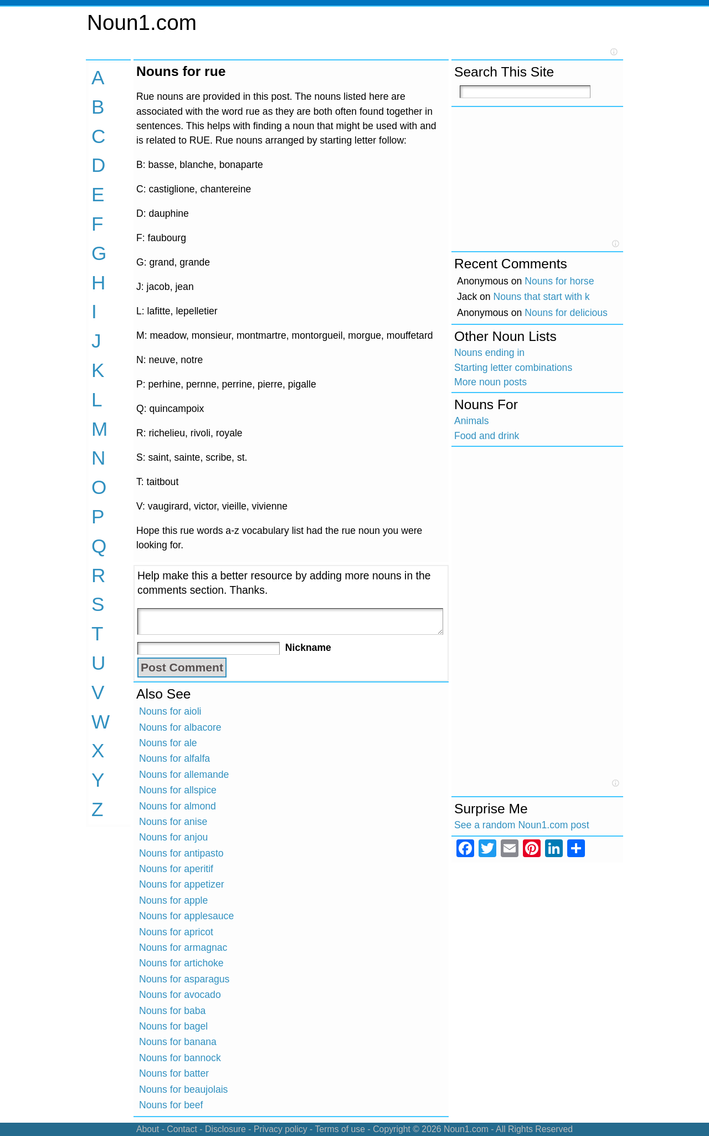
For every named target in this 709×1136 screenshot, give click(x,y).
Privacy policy (280, 1129)
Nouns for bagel (173, 1026)
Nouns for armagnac (183, 947)
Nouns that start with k (542, 296)
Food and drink (486, 435)
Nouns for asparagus (184, 979)
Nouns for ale (168, 742)
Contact (182, 1129)
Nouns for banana (178, 1041)
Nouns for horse (559, 281)
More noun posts (490, 382)
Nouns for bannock (180, 1057)
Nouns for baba (172, 1010)
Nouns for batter (174, 1073)
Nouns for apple (173, 900)
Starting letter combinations (513, 367)
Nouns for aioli (170, 711)
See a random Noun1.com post (521, 825)
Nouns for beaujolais (183, 1089)
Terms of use (340, 1129)
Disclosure (225, 1129)
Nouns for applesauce (186, 915)
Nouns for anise (173, 821)
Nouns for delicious (566, 312)
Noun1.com (142, 22)
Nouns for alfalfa (174, 758)
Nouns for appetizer (181, 884)
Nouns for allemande (184, 774)
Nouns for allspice (178, 790)
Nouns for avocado (180, 994)
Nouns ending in (489, 352)
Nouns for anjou (173, 837)
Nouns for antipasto (181, 853)
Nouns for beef (171, 1104)
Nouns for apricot (176, 932)
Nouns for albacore (180, 727)
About (147, 1129)
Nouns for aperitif (176, 868)
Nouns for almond (177, 806)
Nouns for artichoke (181, 963)
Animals (471, 420)
